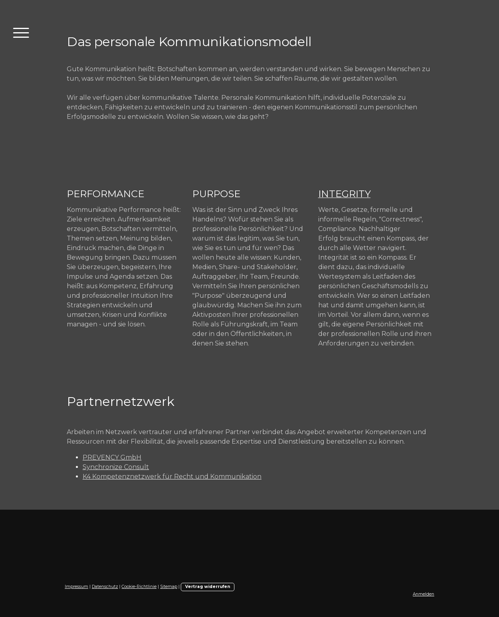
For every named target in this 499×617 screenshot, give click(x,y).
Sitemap (168, 586)
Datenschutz (105, 586)
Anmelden (423, 594)
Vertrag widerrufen (207, 586)
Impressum (76, 586)
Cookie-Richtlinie (139, 586)
